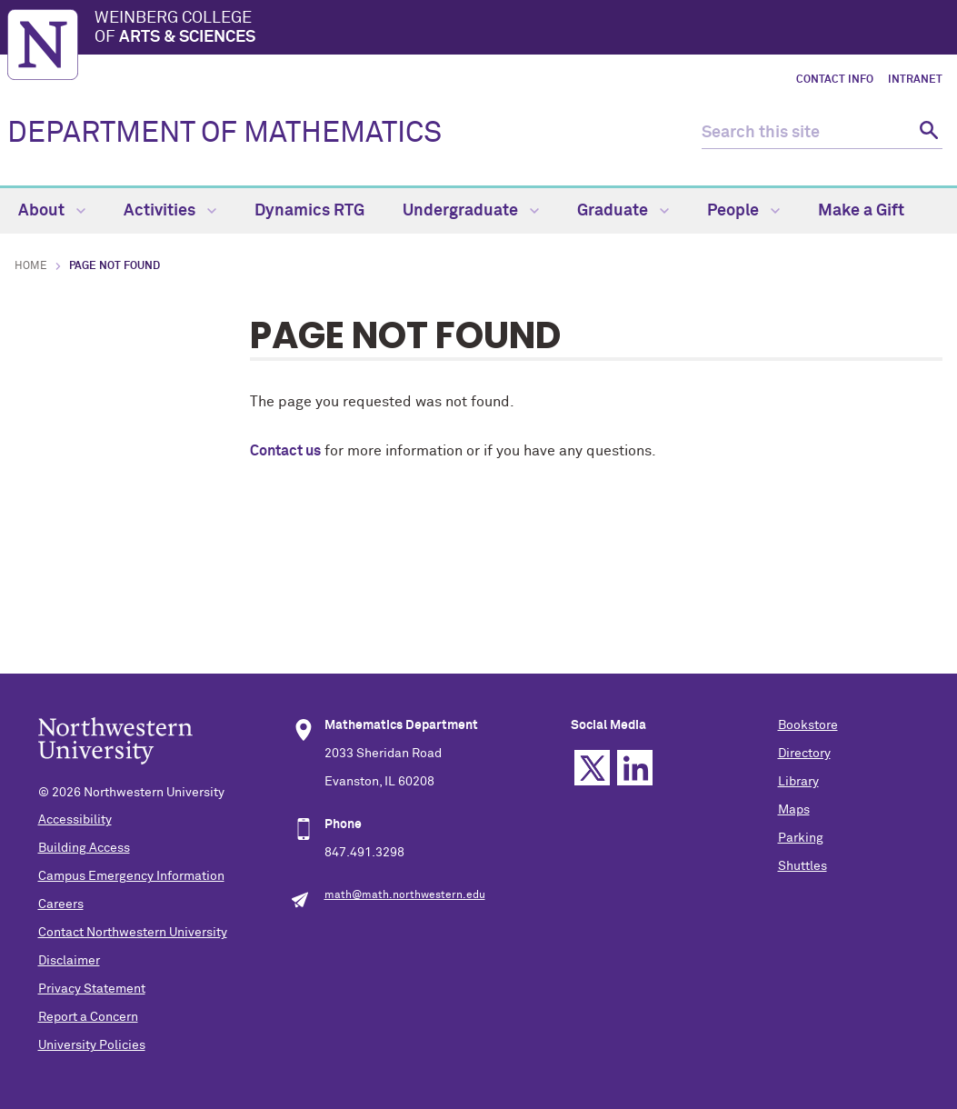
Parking (800, 838)
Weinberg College (522, 29)
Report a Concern (88, 1017)
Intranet (915, 80)
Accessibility (75, 820)
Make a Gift (861, 211)
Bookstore (808, 725)
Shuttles (802, 866)
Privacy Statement (91, 989)
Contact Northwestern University (132, 932)
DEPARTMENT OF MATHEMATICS (224, 133)
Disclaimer (69, 960)
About (51, 211)
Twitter (592, 767)
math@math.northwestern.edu (404, 895)
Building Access (84, 848)
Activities (170, 211)
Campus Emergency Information (131, 876)
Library (798, 781)
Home (31, 266)
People (743, 211)
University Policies (91, 1045)
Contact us (285, 451)
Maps (794, 810)
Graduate (623, 211)
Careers (61, 904)
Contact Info (834, 80)
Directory (804, 753)
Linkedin (635, 767)
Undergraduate (471, 211)
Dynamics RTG (309, 211)
